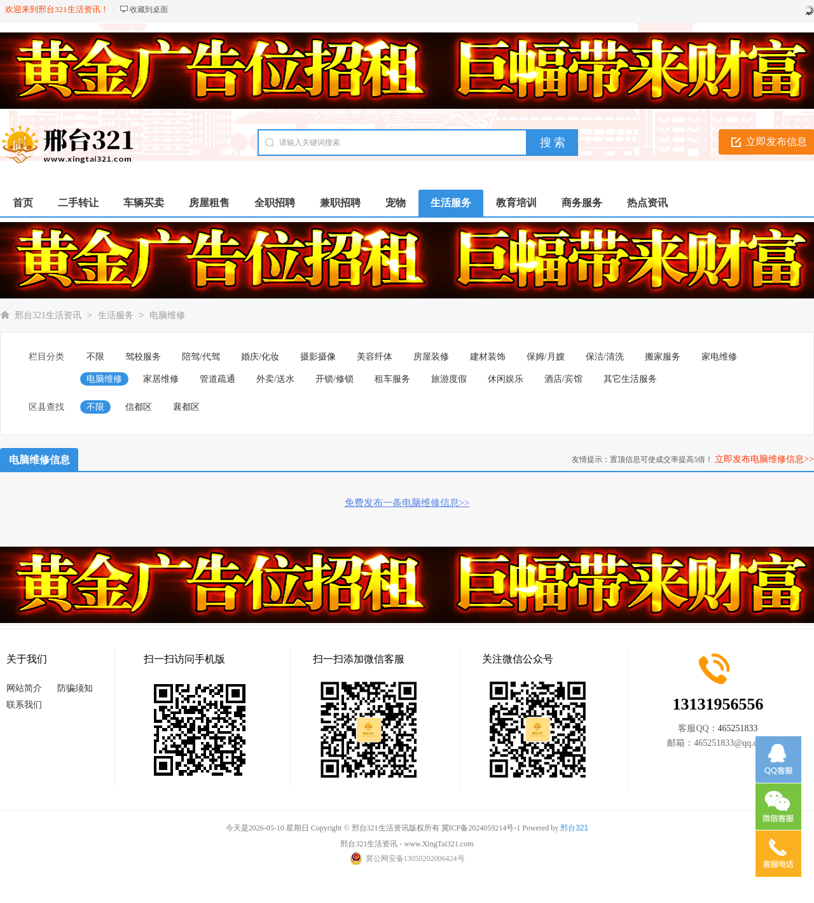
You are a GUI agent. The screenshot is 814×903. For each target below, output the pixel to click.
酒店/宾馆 (563, 379)
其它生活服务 (630, 379)
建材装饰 (488, 356)
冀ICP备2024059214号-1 (481, 827)
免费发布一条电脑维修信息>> (407, 503)
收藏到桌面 (149, 9)
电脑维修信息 (39, 459)
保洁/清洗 (605, 356)
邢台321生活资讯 (48, 315)
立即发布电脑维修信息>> (764, 459)
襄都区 (186, 407)
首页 (23, 202)
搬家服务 (662, 356)
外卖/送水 (275, 379)
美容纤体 (374, 356)
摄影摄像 (318, 356)
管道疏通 (217, 379)
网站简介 (24, 688)
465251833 (738, 728)
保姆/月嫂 (546, 356)
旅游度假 (449, 379)
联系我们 (24, 705)
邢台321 (574, 827)
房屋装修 (431, 356)
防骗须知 (75, 688)
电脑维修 (167, 315)
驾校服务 (143, 356)
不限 (95, 356)
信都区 (138, 407)
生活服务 (116, 315)
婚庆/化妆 (260, 356)
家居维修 (161, 379)
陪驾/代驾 (201, 356)
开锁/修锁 (334, 379)
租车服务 (392, 379)
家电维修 (719, 356)
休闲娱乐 (505, 379)
